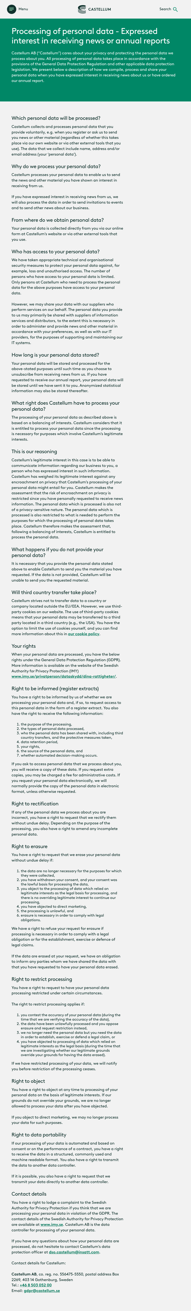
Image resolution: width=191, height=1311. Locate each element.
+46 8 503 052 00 (36, 1285)
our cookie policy (83, 634)
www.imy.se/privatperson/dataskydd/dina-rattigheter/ (64, 676)
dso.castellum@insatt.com (74, 1252)
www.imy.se (51, 1224)
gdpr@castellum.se (42, 1290)
